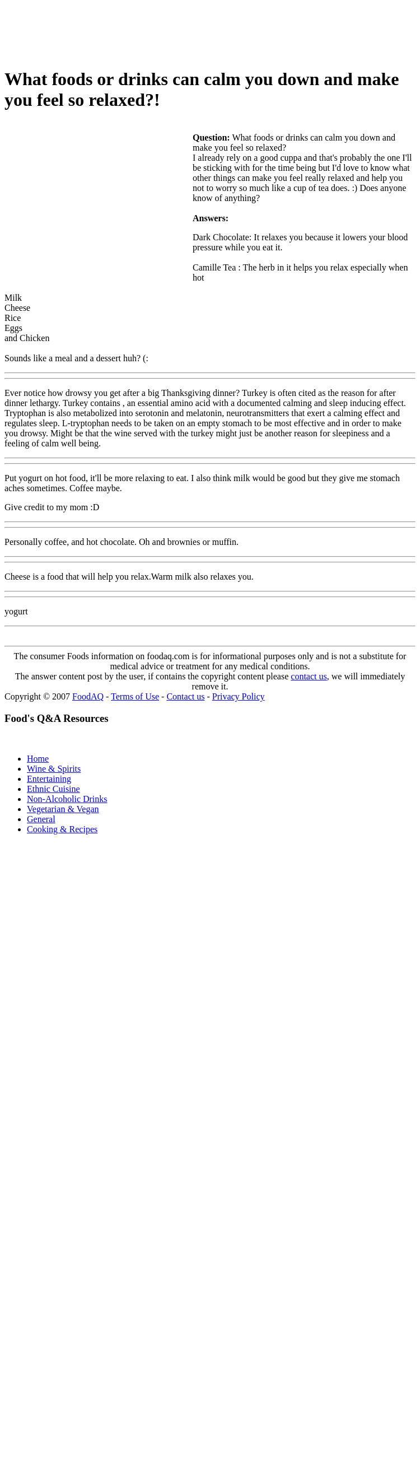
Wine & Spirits (54, 768)
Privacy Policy (238, 696)
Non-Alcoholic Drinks (67, 799)
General (41, 819)
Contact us (185, 696)
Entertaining (49, 779)
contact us (308, 676)
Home (38, 758)
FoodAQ (88, 696)
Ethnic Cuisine (53, 789)
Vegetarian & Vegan (63, 809)
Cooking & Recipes (62, 829)
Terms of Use (135, 696)
